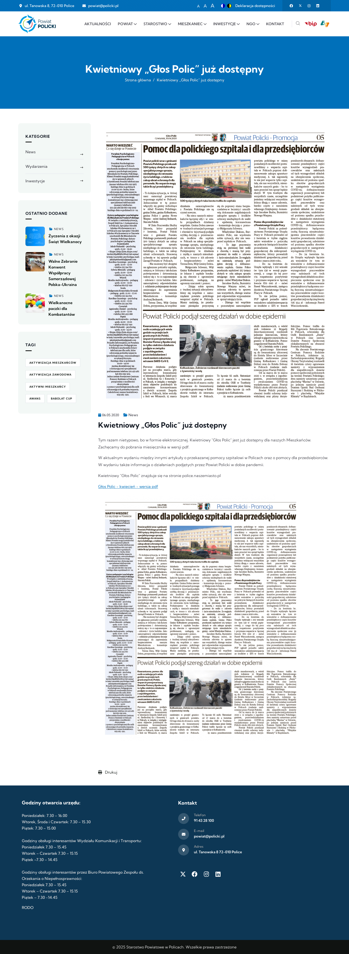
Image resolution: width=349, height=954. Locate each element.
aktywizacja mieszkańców (52, 362)
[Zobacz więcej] (35, 236)
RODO (27, 907)
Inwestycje (35, 180)
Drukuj (107, 772)
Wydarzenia (36, 166)
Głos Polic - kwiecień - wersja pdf (128, 486)
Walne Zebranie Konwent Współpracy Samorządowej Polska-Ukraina (63, 273)
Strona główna (138, 79)
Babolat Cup (61, 398)
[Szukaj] (298, 23)
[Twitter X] (183, 874)
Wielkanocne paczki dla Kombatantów (61, 308)
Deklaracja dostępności (255, 5)
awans (35, 398)
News (133, 415)
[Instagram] (206, 874)
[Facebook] (194, 874)
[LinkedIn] (218, 874)
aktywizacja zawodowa (50, 374)
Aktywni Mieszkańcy (47, 386)
